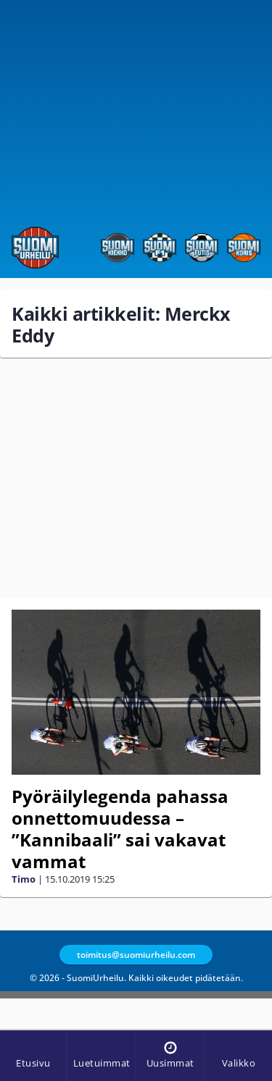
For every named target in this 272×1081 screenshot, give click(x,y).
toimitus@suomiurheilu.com (136, 954)
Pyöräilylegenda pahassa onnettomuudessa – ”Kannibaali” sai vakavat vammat (120, 828)
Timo (24, 879)
